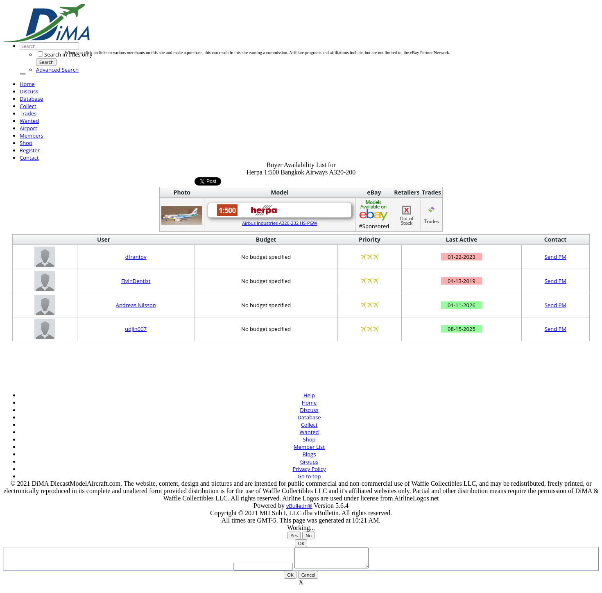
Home (27, 84)
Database (31, 98)
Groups (309, 461)
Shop (26, 143)
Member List (309, 446)
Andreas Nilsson (136, 305)
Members (31, 135)
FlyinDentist (135, 281)
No (309, 535)
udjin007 (136, 329)
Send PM (555, 256)
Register (30, 150)
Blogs (309, 454)
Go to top (309, 476)
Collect (28, 106)
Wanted (29, 120)
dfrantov (136, 256)
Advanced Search (57, 69)
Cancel (308, 578)
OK (301, 543)
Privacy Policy (309, 469)
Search (46, 62)
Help (309, 395)
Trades (28, 113)
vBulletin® (299, 505)
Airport (28, 128)
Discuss (29, 91)
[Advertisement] (214, 32)
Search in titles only (65, 54)
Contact (29, 157)
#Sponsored (374, 214)
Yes (294, 535)
